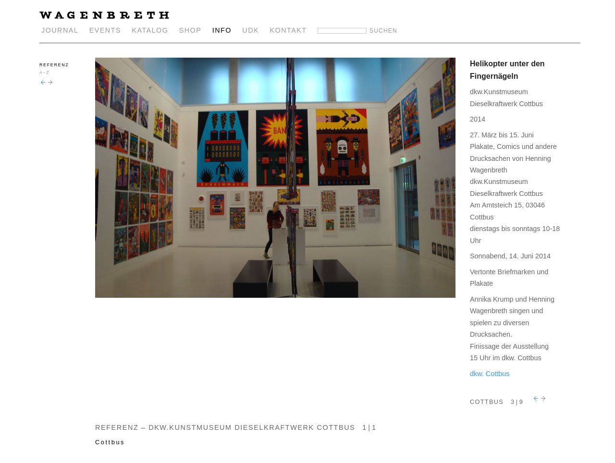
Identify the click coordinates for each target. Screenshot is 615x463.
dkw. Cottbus (489, 374)
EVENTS (105, 30)
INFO (222, 30)
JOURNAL (59, 30)
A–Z (44, 72)
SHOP (190, 30)
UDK (250, 30)
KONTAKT (288, 30)
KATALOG (150, 30)
